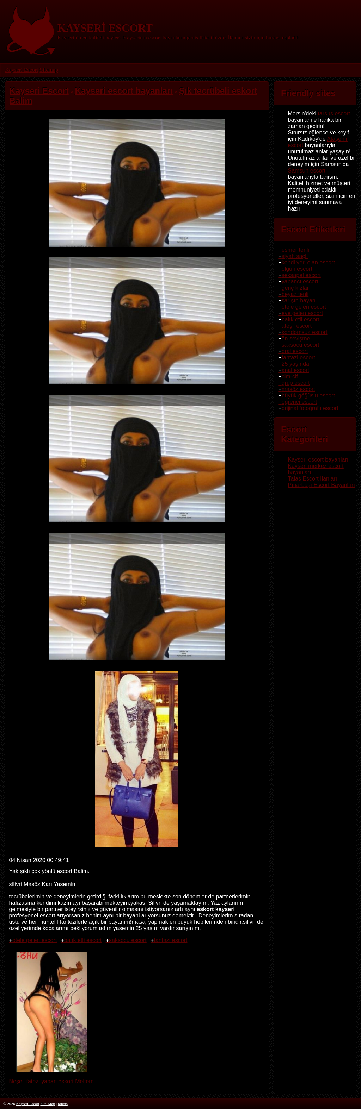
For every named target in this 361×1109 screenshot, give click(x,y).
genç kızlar (295, 288)
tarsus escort (334, 114)
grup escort (296, 383)
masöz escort (298, 389)
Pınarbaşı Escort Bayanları (321, 485)
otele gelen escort (34, 940)
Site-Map (47, 1104)
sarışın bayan (299, 300)
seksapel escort (301, 275)
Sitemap (48, 70)
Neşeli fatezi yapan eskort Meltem (51, 1078)
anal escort (295, 370)
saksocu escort (128, 940)
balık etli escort (83, 940)
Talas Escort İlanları (312, 479)
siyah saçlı (295, 256)
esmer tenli (295, 250)
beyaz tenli (295, 294)
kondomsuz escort (305, 332)
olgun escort (297, 269)
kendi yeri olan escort (308, 262)
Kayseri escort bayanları (318, 460)
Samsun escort (307, 171)
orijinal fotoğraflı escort (310, 408)
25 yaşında (295, 364)
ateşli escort (297, 326)
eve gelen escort (302, 313)
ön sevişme (296, 339)
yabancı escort (300, 281)
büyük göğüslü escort (308, 396)
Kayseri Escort (21, 70)
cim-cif (290, 377)
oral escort (295, 351)
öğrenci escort (299, 402)
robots (63, 1104)
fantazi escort (170, 940)
